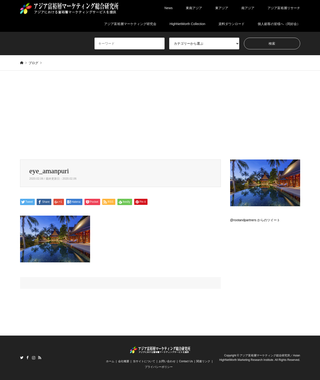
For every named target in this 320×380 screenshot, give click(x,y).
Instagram (33, 357)
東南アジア (194, 8)
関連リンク (203, 361)
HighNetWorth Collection (187, 24)
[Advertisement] (160, 115)
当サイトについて (144, 361)
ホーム (110, 361)
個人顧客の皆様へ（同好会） (279, 24)
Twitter (21, 357)
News (168, 8)
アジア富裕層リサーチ (283, 8)
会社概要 (123, 361)
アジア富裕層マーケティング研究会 (130, 24)
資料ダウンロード (231, 24)
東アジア (221, 8)
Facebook (27, 357)
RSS (39, 357)
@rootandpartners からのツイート (255, 220)
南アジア (247, 8)
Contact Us (186, 361)
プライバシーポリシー (159, 367)
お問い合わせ (167, 361)
